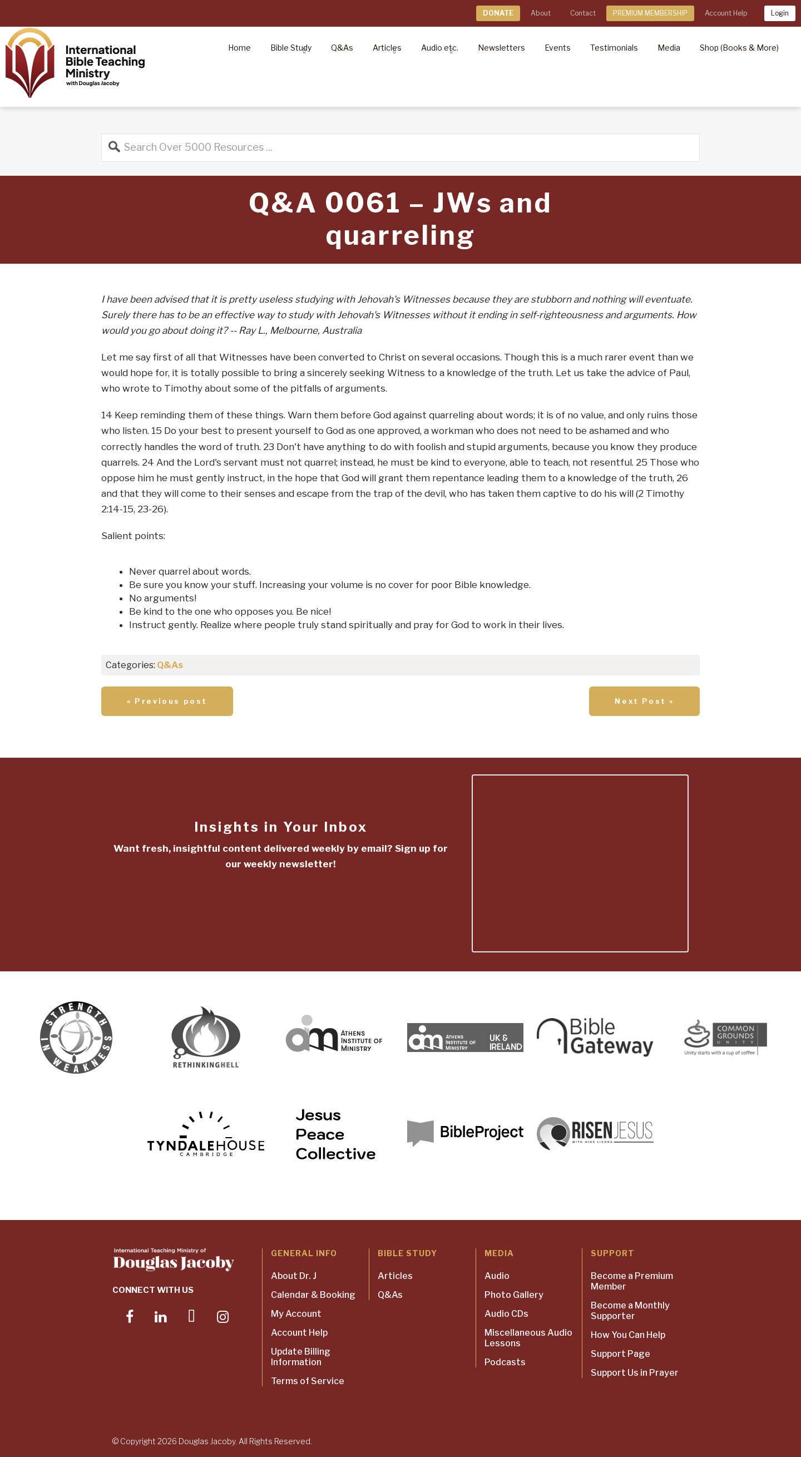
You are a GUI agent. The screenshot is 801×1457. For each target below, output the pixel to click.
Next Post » (644, 701)
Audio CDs (506, 1313)
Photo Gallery (513, 1295)
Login (780, 13)
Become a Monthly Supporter (630, 1310)
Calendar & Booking (313, 1295)
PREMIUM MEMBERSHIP (650, 13)
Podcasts (505, 1362)
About (541, 13)
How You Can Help (628, 1335)
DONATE (498, 13)
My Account (296, 1313)
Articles (395, 1276)
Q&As (170, 665)
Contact (583, 13)
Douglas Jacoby (207, 1441)
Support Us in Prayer (635, 1372)
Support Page (620, 1354)
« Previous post (167, 701)
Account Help (726, 13)
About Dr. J (294, 1276)
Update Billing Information (300, 1356)
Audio (497, 1276)
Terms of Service (307, 1381)
